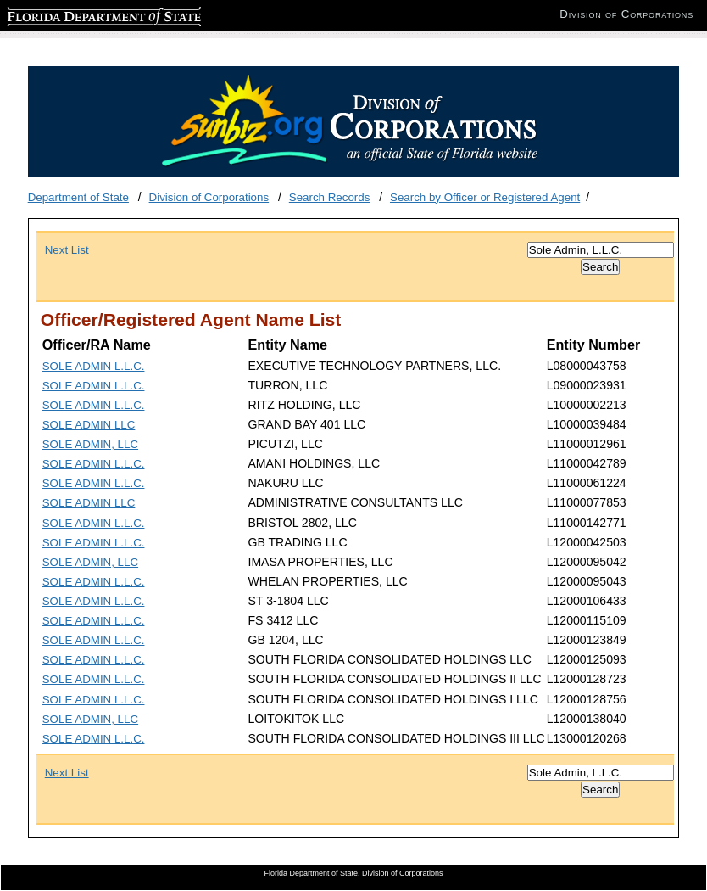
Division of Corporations (209, 197)
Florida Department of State (76, 14)
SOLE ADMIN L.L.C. (93, 366)
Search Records (329, 197)
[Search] (600, 250)
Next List (67, 250)
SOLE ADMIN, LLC (90, 444)
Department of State (78, 197)
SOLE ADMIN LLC (89, 424)
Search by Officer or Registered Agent (485, 197)
